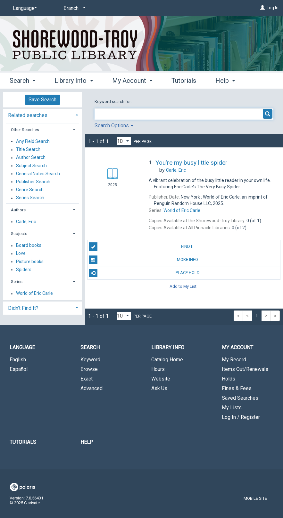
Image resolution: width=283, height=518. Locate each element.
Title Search (28, 149)
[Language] (24, 8)
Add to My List (183, 286)
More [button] (228, 80)
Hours (158, 369)
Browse (89, 369)
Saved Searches (240, 398)
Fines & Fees (237, 388)
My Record (234, 360)
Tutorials (183, 79)
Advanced (91, 388)
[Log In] (262, 7)
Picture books (30, 261)
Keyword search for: (114, 101)
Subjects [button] (19, 233)
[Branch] (73, 8)
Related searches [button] (27, 115)
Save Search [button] (42, 100)
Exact (86, 379)
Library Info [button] (73, 79)
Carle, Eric (26, 221)
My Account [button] (132, 79)
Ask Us (159, 388)
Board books (28, 245)
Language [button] (22, 347)
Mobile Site (255, 498)
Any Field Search (33, 141)
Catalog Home (167, 360)
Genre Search (30, 189)
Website (160, 379)
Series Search (30, 197)
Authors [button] (18, 210)
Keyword (90, 360)
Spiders (23, 269)
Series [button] (16, 281)
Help (86, 442)
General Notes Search (38, 173)
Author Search (31, 157)
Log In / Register (241, 417)
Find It (141, 246)
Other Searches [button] (25, 129)
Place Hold (144, 273)
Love (21, 253)
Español (19, 369)
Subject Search (31, 165)
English (18, 360)
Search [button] (22, 79)
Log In (273, 7)
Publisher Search (33, 181)
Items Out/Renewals (245, 369)
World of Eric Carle (34, 293)
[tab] (42, 114)
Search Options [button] (114, 125)
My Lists (232, 407)
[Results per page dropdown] (124, 141)
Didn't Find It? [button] (23, 308)
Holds (228, 379)
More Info (143, 259)
